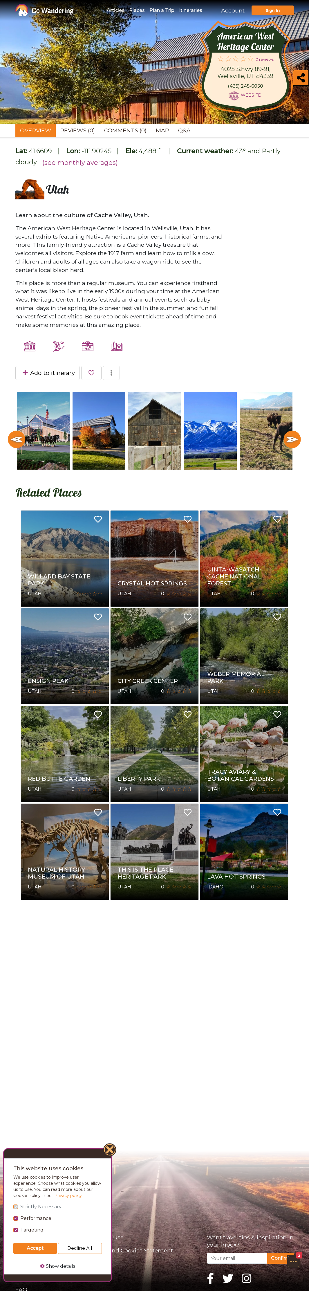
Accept (35, 1248)
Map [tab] (162, 130)
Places (137, 10)
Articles (115, 10)
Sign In (273, 10)
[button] (293, 1261)
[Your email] (237, 1258)
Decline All (79, 1248)
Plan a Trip (161, 10)
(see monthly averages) (80, 163)
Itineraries (190, 10)
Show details (57, 1266)
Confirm (280, 1258)
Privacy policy (68, 1195)
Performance (35, 1218)
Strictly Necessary (41, 1206)
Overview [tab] (35, 130)
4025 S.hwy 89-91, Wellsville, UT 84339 (245, 73)
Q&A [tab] (184, 130)
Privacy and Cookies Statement (130, 1250)
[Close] (110, 1150)
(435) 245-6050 (245, 86)
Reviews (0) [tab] (77, 130)
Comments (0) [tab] (125, 130)
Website (251, 95)
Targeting (32, 1230)
